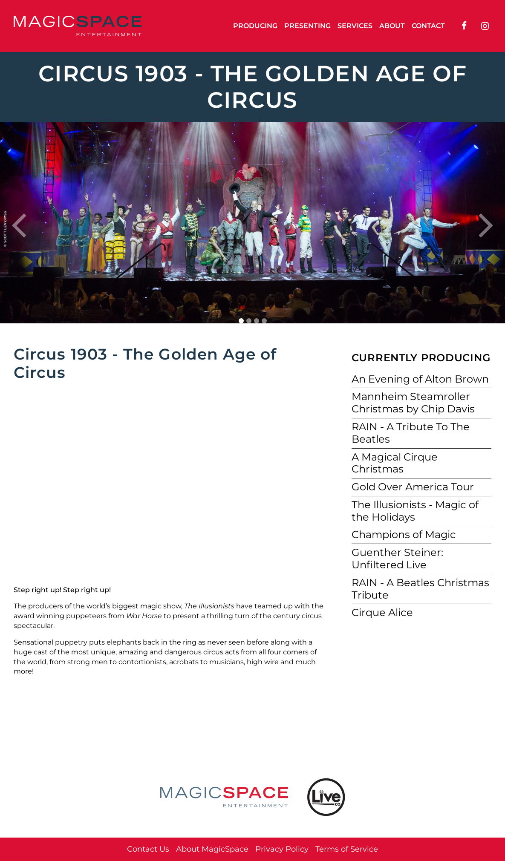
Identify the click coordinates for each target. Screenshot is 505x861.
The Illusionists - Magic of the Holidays (415, 510)
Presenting (307, 26)
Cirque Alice (382, 612)
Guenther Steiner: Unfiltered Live (397, 558)
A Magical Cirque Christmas (395, 463)
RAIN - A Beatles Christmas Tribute (420, 588)
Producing (255, 26)
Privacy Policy (282, 849)
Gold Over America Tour (413, 487)
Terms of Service (346, 849)
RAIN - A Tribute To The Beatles (411, 432)
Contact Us (148, 849)
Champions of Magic (404, 534)
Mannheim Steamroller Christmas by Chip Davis (413, 402)
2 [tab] (248, 320)
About (392, 26)
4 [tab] (264, 320)
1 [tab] (241, 320)
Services (355, 26)
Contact (428, 26)
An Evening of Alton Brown (420, 379)
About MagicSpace (212, 849)
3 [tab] (256, 320)
